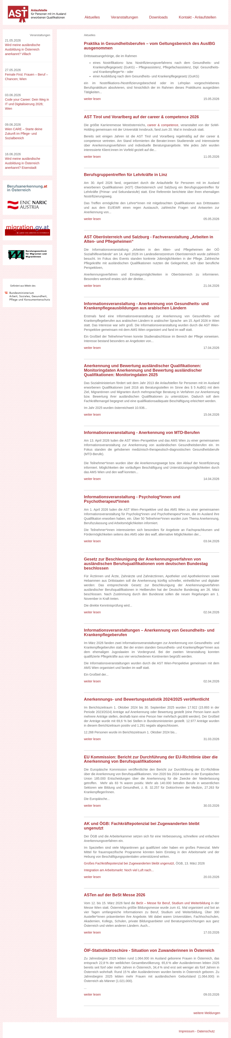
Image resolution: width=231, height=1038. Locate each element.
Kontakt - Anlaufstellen (197, 17)
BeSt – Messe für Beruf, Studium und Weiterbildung (173, 903)
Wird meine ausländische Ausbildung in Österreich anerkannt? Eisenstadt (22, 163)
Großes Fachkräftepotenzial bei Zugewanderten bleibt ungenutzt (129, 863)
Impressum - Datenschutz (197, 1031)
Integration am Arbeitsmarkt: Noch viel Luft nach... (119, 870)
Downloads (158, 17)
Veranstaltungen (124, 17)
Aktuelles (92, 17)
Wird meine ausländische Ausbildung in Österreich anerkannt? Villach (22, 49)
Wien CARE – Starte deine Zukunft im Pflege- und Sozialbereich (23, 133)
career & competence (162, 125)
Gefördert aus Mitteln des (22, 286)
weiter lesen (92, 99)
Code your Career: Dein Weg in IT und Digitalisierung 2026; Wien (27, 104)
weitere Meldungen (207, 1013)
